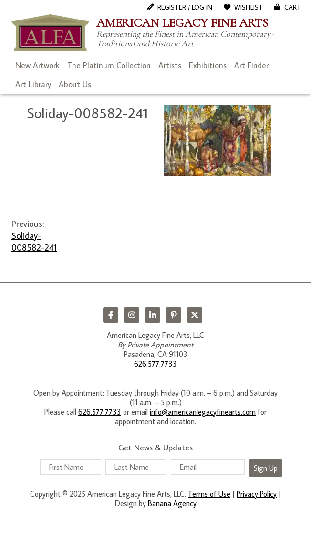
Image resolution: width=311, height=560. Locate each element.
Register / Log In (184, 7)
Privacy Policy (257, 494)
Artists (169, 65)
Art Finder (251, 65)
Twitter (194, 315)
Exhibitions (208, 65)
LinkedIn (152, 315)
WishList (248, 7)
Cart (292, 7)
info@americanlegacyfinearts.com (203, 412)
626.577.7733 (155, 363)
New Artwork (37, 65)
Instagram (131, 315)
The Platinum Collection (109, 65)
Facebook (110, 315)
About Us (75, 84)
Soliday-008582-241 (34, 241)
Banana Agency (172, 503)
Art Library (33, 84)
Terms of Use (209, 494)
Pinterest (173, 315)
